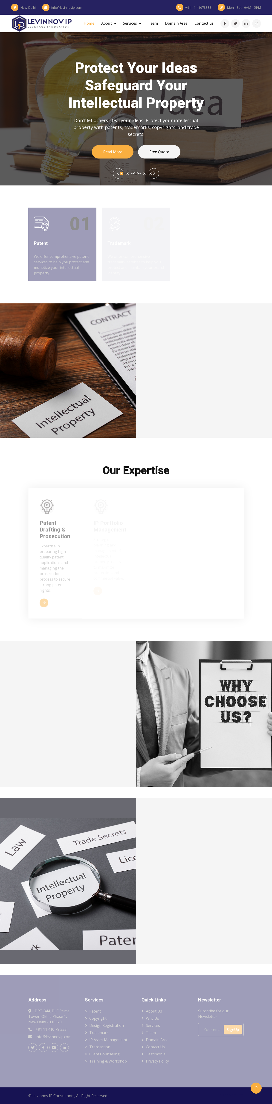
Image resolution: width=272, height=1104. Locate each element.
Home (89, 23)
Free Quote (159, 151)
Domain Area (176, 23)
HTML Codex (237, 1094)
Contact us (204, 23)
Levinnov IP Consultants (53, 1095)
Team (153, 23)
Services (130, 23)
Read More (112, 151)
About (106, 23)
